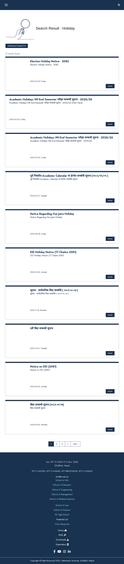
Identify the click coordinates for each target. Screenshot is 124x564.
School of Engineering (62, 489)
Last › (75, 443)
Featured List (62, 519)
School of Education (62, 484)
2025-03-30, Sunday (38, 272)
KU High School (62, 514)
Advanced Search (17, 45)
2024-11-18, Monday (38, 310)
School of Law (62, 505)
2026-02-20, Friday (17, 119)
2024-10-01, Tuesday (38, 348)
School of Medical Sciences (62, 499)
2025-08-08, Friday (38, 234)
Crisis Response (62, 524)
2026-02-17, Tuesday (38, 195)
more (110, 86)
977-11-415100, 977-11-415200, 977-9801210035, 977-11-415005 (62, 471)
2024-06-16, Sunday (38, 386)
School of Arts (62, 480)
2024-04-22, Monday (38, 424)
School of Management (62, 494)
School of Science (62, 510)
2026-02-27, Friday (38, 81)
